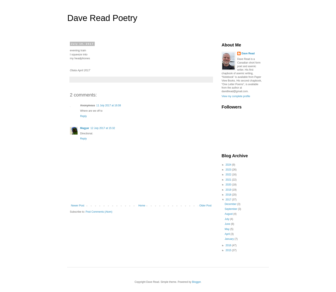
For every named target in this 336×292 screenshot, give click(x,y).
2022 (229, 174)
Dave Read (248, 53)
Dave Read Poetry (102, 18)
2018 (229, 194)
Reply (83, 116)
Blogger (196, 281)
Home (141, 205)
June (228, 223)
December (231, 204)
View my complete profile (236, 96)
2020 (229, 184)
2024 (229, 164)
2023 (229, 169)
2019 (229, 189)
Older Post (205, 205)
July (227, 219)
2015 (229, 250)
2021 (229, 179)
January (229, 238)
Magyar (84, 128)
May (227, 229)
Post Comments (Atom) (99, 211)
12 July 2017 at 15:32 (102, 128)
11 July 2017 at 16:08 (108, 105)
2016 (229, 245)
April (227, 234)
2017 (229, 199)
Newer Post (77, 205)
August (229, 213)
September (231, 209)
